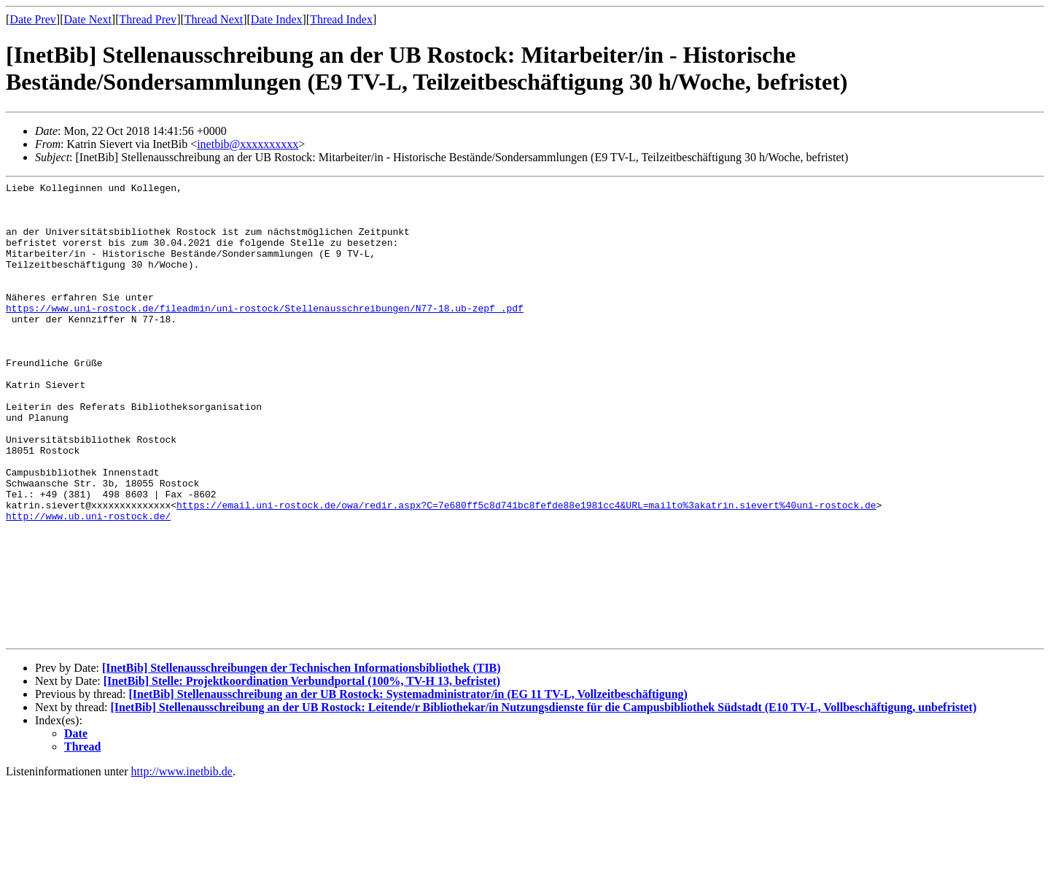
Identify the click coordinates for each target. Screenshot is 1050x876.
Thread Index (341, 19)
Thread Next (213, 19)
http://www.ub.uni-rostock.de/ (88, 583)
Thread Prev (147, 19)
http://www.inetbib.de (182, 863)
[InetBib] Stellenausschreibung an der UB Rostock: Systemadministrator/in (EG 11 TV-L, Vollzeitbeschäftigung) (407, 786)
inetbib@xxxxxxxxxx (247, 144)
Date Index (277, 19)
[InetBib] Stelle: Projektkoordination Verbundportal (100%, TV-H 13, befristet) (302, 773)
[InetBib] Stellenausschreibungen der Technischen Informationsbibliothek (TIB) (301, 759)
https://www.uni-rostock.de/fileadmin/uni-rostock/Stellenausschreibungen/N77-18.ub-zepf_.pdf (265, 334)
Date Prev (32, 19)
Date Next (88, 19)
